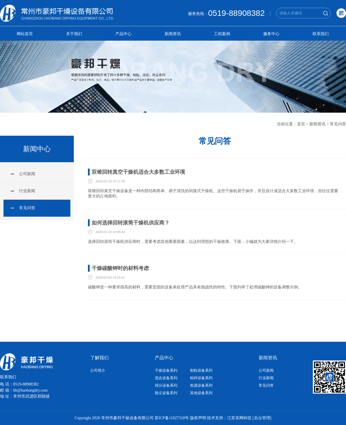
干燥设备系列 (166, 370)
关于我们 (74, 34)
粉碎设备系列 (201, 378)
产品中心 (123, 34)
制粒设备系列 (201, 370)
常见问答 (338, 124)
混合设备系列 (166, 378)
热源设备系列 (201, 385)
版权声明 (198, 418)
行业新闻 (27, 191)
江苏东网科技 (239, 418)
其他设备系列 (201, 393)
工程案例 (222, 34)
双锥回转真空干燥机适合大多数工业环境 (138, 172)
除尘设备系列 (166, 393)
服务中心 (271, 34)
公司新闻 (27, 174)
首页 (301, 124)
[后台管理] (262, 418)
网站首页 (25, 34)
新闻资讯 (173, 34)
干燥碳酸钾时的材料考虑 (120, 268)
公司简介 (97, 370)
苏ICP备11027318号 (172, 418)
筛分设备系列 (166, 385)
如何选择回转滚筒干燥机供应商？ (131, 223)
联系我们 (321, 34)
